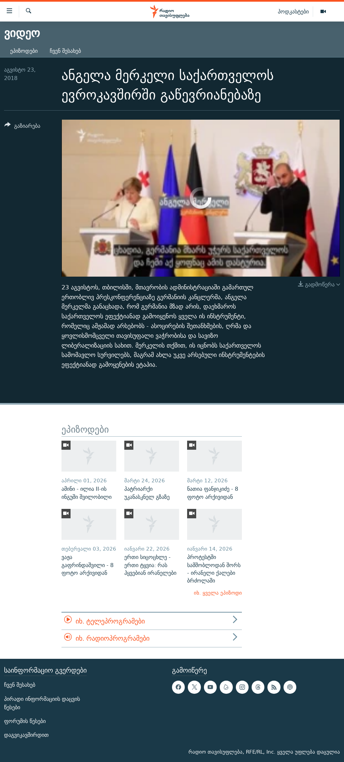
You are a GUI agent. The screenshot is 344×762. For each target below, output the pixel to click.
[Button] (22, 127)
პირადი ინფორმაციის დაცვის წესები (42, 702)
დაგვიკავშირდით (26, 735)
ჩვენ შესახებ (65, 50)
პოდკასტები (293, 11)
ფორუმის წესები (25, 721)
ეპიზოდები (24, 50)
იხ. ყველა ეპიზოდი (218, 593)
